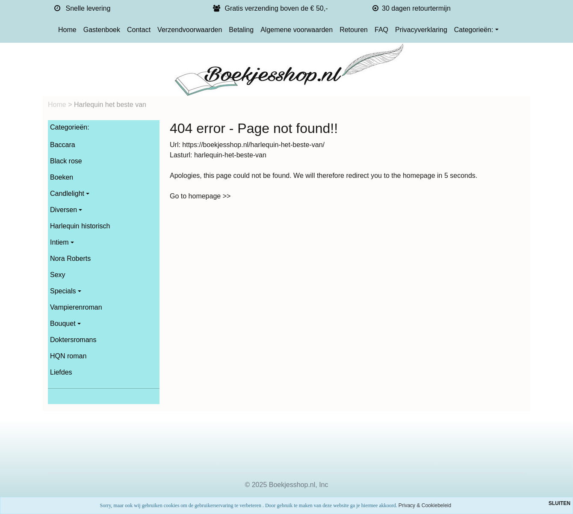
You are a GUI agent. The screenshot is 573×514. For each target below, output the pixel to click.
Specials (63, 291)
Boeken (61, 177)
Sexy (57, 274)
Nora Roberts (70, 258)
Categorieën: (473, 29)
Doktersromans (73, 339)
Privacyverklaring (421, 29)
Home (67, 29)
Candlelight (67, 193)
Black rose (66, 161)
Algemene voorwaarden (296, 29)
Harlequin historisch (80, 226)
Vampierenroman (76, 307)
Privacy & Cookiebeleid (425, 505)
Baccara (62, 144)
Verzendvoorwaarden (189, 29)
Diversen (63, 209)
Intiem (59, 242)
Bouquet (63, 323)
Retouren (354, 29)
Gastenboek (101, 29)
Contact (139, 29)
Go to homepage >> (200, 196)
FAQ (381, 29)
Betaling (241, 29)
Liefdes (61, 372)
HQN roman (68, 356)
